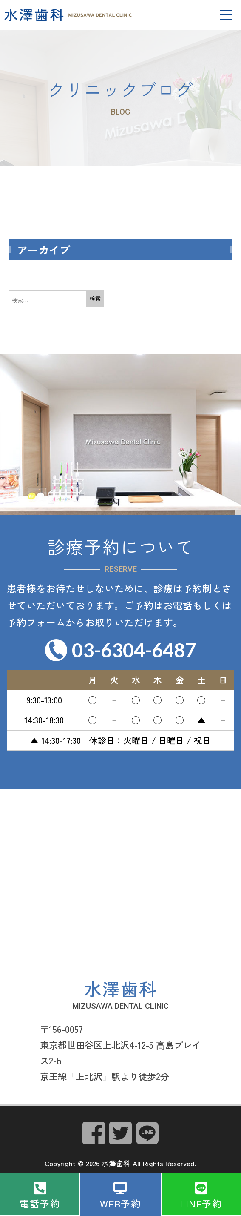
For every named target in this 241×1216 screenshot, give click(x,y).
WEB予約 (120, 1203)
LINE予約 (201, 1203)
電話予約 (40, 1203)
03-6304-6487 (134, 650)
